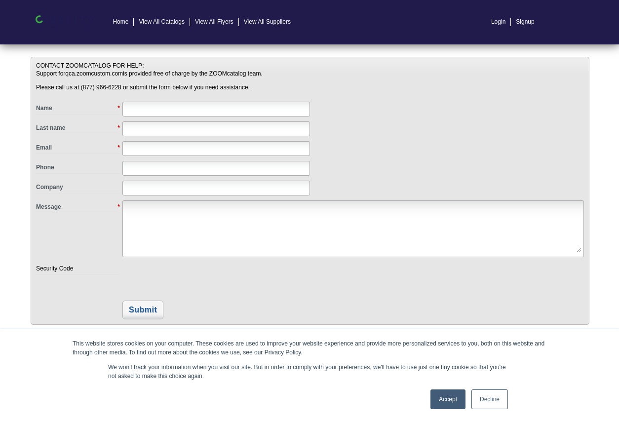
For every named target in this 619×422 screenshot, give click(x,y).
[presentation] (190, 279)
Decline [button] (490, 399)
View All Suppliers (267, 21)
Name (78, 109)
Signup (525, 21)
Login (498, 21)
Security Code (54, 268)
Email (78, 148)
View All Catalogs (162, 21)
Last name (78, 128)
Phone (45, 167)
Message (78, 207)
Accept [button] (448, 399)
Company (49, 187)
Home (120, 21)
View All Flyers (214, 21)
